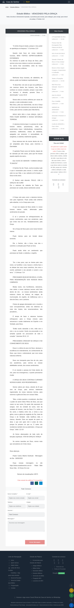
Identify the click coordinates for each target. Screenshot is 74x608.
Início (7, 7)
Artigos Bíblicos (37, 565)
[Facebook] (54, 560)
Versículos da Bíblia (38, 575)
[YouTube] (54, 563)
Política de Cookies (58, 602)
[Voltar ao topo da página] (71, 585)
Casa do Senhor (11, 1)
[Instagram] (58, 560)
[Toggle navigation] (69, 2)
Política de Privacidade (59, 569)
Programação (13, 585)
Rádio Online (13, 565)
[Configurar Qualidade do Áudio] (71, 600)
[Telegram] (63, 563)
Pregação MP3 (37, 578)
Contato (11, 588)
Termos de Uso (59, 566)
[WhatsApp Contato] (58, 563)
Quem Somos (13, 563)
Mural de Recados (14, 578)
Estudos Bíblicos (14, 7)
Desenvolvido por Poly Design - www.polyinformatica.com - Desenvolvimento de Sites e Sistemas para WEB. (37, 605)
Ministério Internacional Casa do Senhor (21, 602)
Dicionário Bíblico (38, 570)
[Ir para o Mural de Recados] (71, 590)
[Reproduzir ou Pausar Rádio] (71, 605)
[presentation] (31, 535)
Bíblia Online (36, 568)
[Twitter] (62, 560)
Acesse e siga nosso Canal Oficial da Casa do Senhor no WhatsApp (37, 597)
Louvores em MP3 (38, 581)
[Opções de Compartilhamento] (71, 595)
